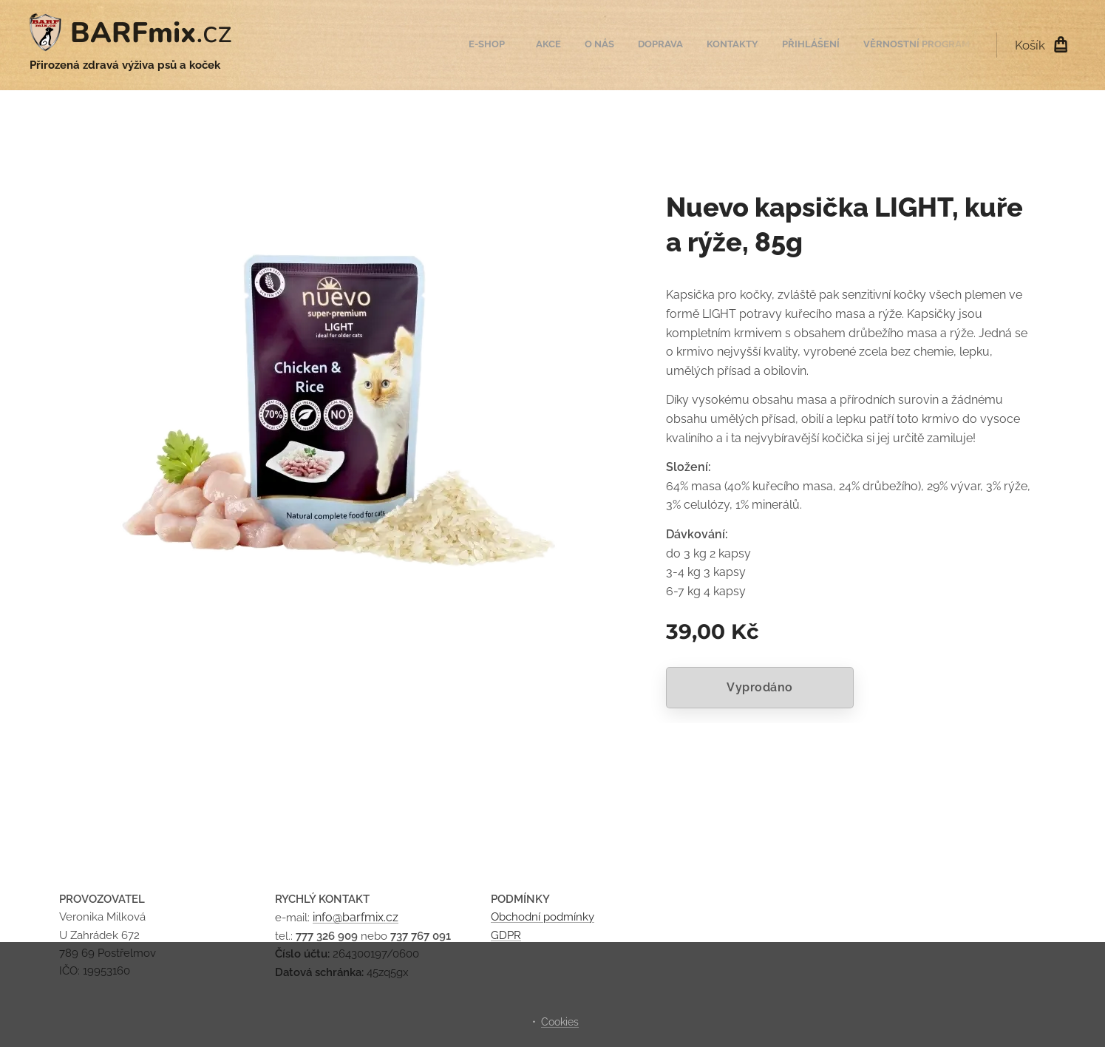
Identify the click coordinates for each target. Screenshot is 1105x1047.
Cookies (560, 1022)
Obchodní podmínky (542, 917)
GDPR (506, 934)
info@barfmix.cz (355, 917)
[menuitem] (828, 45)
